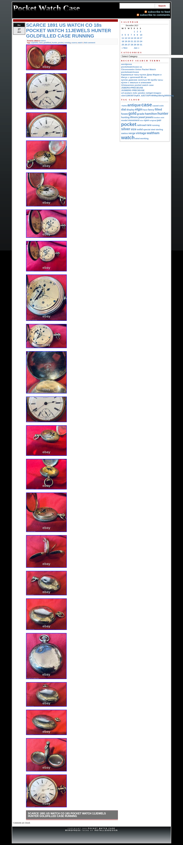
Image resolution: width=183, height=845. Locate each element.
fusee (124, 113)
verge (131, 133)
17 (141, 38)
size (133, 129)
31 (141, 44)
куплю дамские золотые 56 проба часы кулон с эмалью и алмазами (142, 81)
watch (80, 43)
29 (135, 44)
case (41, 43)
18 (123, 41)
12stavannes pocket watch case (137, 85)
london (157, 117)
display (130, 109)
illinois (134, 117)
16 (138, 38)
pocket (60, 43)
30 (138, 44)
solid (140, 129)
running (67, 43)
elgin (139, 109)
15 (135, 38)
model (124, 120)
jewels (150, 117)
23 (138, 41)
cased (155, 105)
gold (132, 113)
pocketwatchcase (130, 72)
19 (126, 41)
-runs (124, 105)
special (146, 129)
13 (129, 38)
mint (162, 117)
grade (140, 113)
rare (148, 125)
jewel (142, 117)
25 (123, 44)
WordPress (73, 830)
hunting (125, 117)
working (144, 138)
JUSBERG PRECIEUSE (133, 90)
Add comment (89, 43)
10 (141, 35)
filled (158, 109)
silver (125, 129)
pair (159, 120)
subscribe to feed (159, 11)
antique (134, 105)
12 (126, 38)
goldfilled (47, 43)
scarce (43, 41)
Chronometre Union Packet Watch (138, 69)
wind (137, 138)
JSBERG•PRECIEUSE (132, 87)
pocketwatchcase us (131, 67)
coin (161, 105)
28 (132, 44)
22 (135, 41)
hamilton (151, 113)
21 (132, 41)
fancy (151, 109)
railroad (141, 125)
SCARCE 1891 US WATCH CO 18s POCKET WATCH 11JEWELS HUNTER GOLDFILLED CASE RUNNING (67, 814)
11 (123, 38)
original (153, 120)
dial (123, 109)
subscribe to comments (155, 14)
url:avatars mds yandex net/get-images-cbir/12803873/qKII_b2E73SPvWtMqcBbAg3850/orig (147, 94)
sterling (159, 129)
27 (129, 44)
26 (126, 44)
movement (133, 120)
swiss (124, 133)
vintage (141, 133)
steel (153, 129)
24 (141, 41)
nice (141, 120)
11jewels (34, 43)
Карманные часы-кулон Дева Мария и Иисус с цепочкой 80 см (141, 75)
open (146, 120)
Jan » (136, 48)
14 (132, 38)
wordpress (126, 64)
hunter (54, 43)
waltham (153, 133)
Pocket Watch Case (101, 828)
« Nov (124, 48)
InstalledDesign (106, 830)
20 (129, 41)
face (145, 110)
